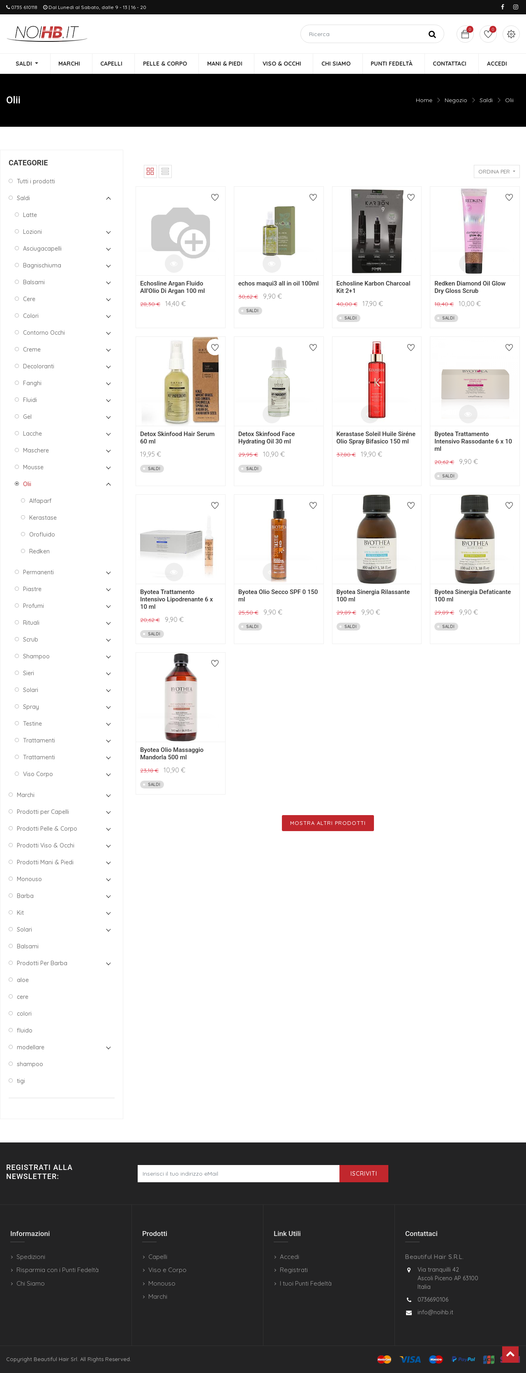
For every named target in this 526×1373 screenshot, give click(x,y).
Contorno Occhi (44, 333)
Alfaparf (40, 501)
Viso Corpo (38, 774)
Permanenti (38, 572)
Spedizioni (30, 1257)
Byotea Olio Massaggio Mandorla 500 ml (171, 754)
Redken (39, 551)
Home (424, 100)
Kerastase (43, 518)
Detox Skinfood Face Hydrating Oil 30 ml (266, 438)
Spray (31, 707)
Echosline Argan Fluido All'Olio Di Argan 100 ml (172, 288)
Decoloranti (38, 366)
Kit (20, 913)
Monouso (29, 879)
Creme (32, 350)
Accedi (289, 1257)
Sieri (28, 673)
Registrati (294, 1270)
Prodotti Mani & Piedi (45, 862)
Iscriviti (364, 1173)
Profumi (33, 606)
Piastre (32, 589)
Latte (30, 215)
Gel (27, 417)
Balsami (34, 282)
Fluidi (30, 400)
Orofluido (42, 535)
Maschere (36, 451)
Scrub (30, 640)
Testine (32, 724)
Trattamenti (39, 741)
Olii (509, 100)
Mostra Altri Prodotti (328, 823)
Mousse (33, 467)
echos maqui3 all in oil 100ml (278, 284)
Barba (25, 896)
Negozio (456, 100)
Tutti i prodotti (36, 181)
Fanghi (32, 383)
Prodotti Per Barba (42, 963)
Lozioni (32, 232)
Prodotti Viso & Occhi (45, 846)
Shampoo (36, 656)
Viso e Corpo (167, 1270)
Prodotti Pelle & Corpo (47, 829)
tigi (21, 1081)
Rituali (31, 623)
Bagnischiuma (42, 266)
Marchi (26, 795)
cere (22, 997)
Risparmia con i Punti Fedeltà (57, 1270)
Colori (31, 316)
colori (24, 1014)
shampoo (30, 1064)
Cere (29, 299)
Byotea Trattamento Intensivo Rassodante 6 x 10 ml (473, 442)
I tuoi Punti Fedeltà (306, 1283)
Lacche (32, 434)
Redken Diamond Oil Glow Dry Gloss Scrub (469, 288)
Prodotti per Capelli (43, 812)
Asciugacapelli (42, 249)
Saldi (486, 100)
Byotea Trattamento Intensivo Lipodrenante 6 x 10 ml (176, 600)
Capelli (157, 1257)
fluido (24, 1031)
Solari (30, 690)
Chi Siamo (30, 1283)
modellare (30, 1047)
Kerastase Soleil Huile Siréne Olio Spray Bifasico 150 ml (376, 438)
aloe (23, 980)
